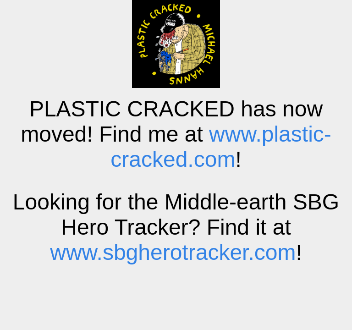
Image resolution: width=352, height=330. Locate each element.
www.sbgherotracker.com (173, 252)
